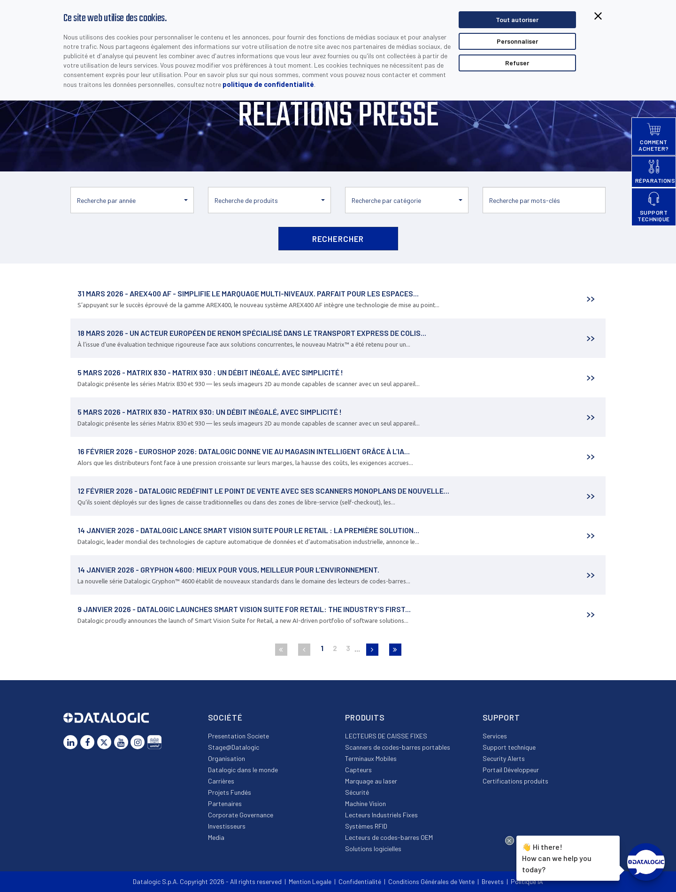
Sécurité (357, 792)
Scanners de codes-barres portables (397, 747)
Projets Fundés (229, 792)
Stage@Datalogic (233, 747)
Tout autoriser (517, 19)
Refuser (517, 63)
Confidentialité (359, 881)
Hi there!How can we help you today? (557, 857)
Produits (365, 717)
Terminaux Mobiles (371, 758)
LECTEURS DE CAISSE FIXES (386, 736)
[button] (132, 200)
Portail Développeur (511, 770)
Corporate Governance (240, 815)
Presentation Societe (238, 736)
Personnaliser (517, 41)
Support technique (509, 747)
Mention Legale (310, 881)
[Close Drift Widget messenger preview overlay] (509, 840)
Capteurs (358, 770)
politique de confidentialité (268, 84)
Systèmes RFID (366, 826)
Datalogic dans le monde (243, 770)
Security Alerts (504, 758)
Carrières (221, 781)
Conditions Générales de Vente (431, 881)
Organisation (226, 758)
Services (495, 736)
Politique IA (527, 881)
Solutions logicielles (373, 849)
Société (225, 717)
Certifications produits (515, 781)
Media (216, 837)
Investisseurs (227, 826)
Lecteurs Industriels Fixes (381, 815)
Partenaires (225, 803)
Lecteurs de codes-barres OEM (389, 837)
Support (501, 717)
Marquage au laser (371, 781)
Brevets (493, 881)
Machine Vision (365, 803)
